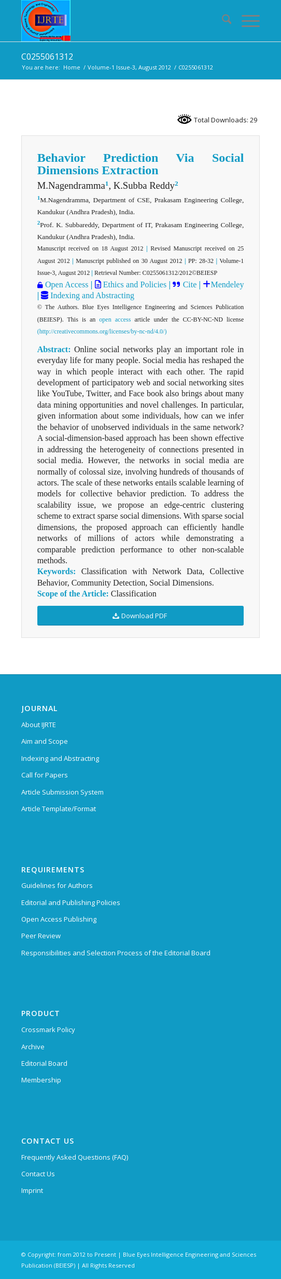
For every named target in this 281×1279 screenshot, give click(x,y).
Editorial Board (44, 1063)
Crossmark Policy (48, 1029)
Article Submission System (62, 792)
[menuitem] (222, 20)
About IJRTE (38, 724)
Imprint (32, 1190)
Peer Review (41, 935)
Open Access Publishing (58, 919)
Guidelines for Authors (57, 885)
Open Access (66, 284)
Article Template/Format (58, 808)
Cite (190, 284)
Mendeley (227, 284)
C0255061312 (47, 56)
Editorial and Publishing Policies (70, 902)
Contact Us (38, 1173)
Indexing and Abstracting (91, 295)
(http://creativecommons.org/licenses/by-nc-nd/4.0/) (102, 331)
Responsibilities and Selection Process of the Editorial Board (115, 952)
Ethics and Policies (134, 284)
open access (115, 319)
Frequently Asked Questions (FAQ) (74, 1157)
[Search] (222, 20)
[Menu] (245, 20)
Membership (41, 1080)
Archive (33, 1046)
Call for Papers (44, 775)
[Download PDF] (140, 616)
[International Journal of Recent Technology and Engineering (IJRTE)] (117, 20)
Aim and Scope (44, 741)
